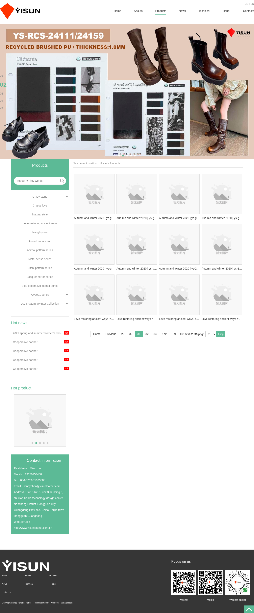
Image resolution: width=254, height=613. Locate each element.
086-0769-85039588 (32, 480)
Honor (226, 10)
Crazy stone (40, 196)
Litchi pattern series (40, 268)
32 (147, 334)
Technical (204, 10)
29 (122, 334)
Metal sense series (40, 259)
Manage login (66, 603)
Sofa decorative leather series (40, 285)
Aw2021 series (40, 294)
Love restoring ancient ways (40, 223)
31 (138, 334)
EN (252, 3)
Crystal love (40, 205)
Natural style (40, 214)
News (182, 10)
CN (246, 3)
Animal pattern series (40, 250)
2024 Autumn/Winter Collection (40, 303)
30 (131, 334)
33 (155, 334)
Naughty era (39, 232)
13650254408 (33, 474)
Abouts (138, 10)
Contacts (248, 10)
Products (160, 10)
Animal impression (40, 241)
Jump (220, 334)
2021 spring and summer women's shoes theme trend (41, 333)
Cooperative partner (25, 342)
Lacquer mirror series (40, 276)
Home (117, 10)
